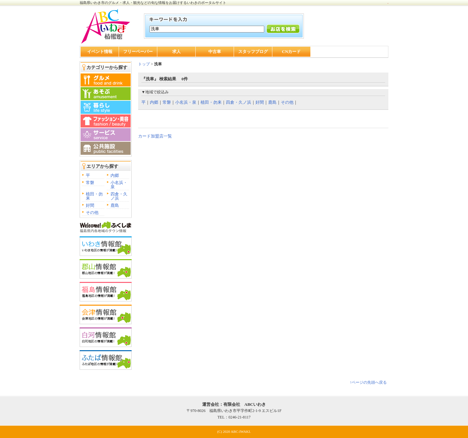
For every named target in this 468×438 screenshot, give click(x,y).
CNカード (291, 51)
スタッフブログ (253, 51)
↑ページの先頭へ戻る (368, 382)
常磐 (90, 182)
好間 (90, 205)
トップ (144, 64)
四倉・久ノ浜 (118, 196)
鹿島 (114, 205)
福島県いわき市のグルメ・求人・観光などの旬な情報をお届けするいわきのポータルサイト (153, 3)
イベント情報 (99, 51)
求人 (176, 51)
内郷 (114, 175)
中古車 (214, 51)
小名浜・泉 (118, 184)
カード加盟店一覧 (155, 136)
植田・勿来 (94, 196)
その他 (92, 212)
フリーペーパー (138, 51)
